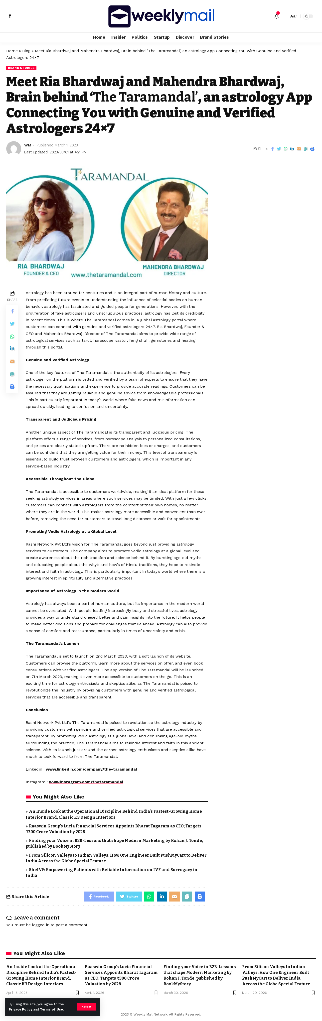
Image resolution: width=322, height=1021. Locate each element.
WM (27, 145)
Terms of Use (51, 1009)
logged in (40, 924)
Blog (26, 50)
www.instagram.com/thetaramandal (86, 782)
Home (12, 50)
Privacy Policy (20, 1009)
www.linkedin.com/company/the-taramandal (91, 769)
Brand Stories (21, 68)
